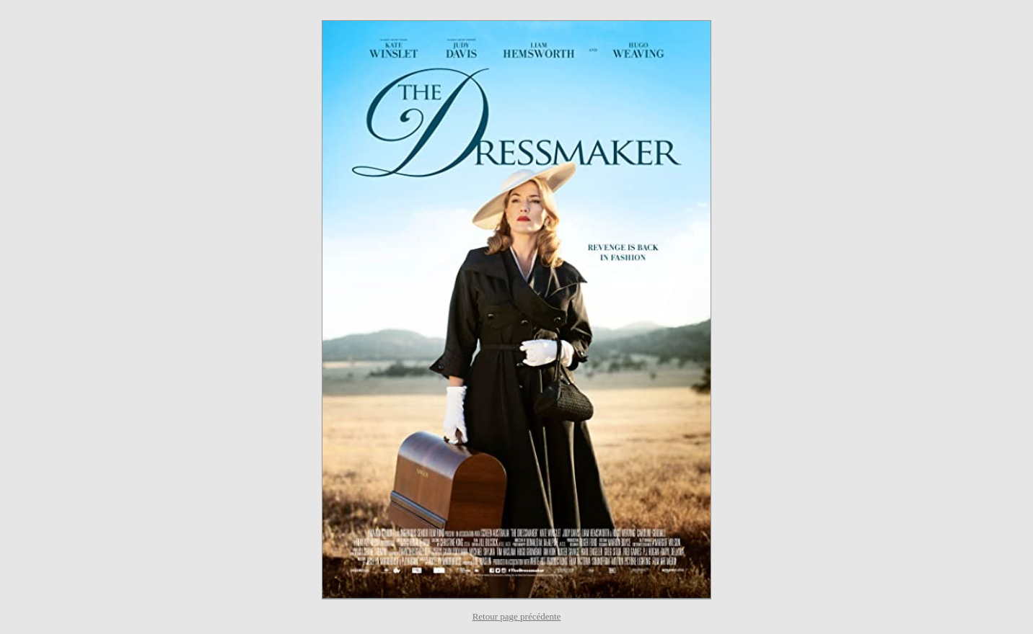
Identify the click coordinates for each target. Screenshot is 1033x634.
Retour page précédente (516, 616)
